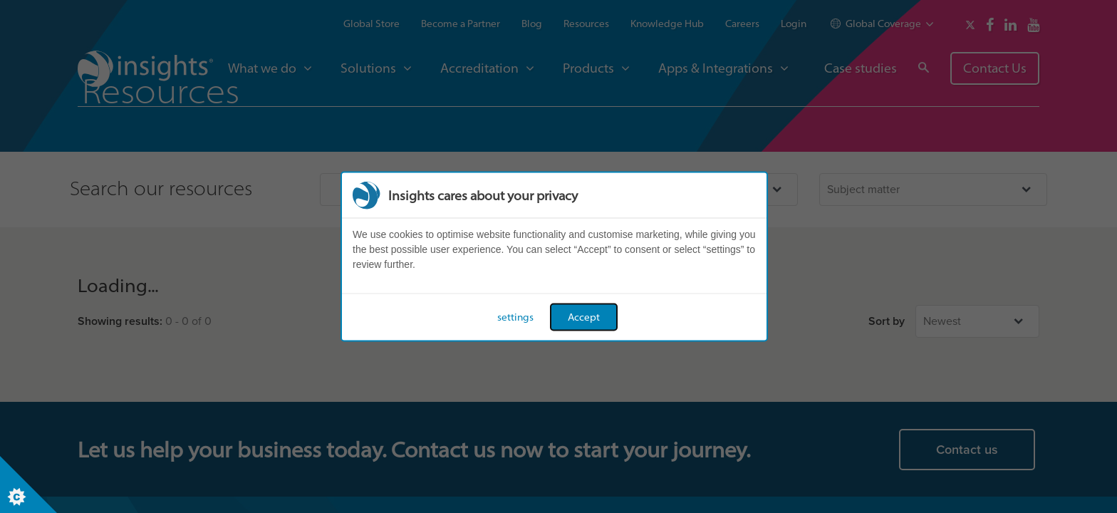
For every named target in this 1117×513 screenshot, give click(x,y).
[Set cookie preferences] (28, 484)
